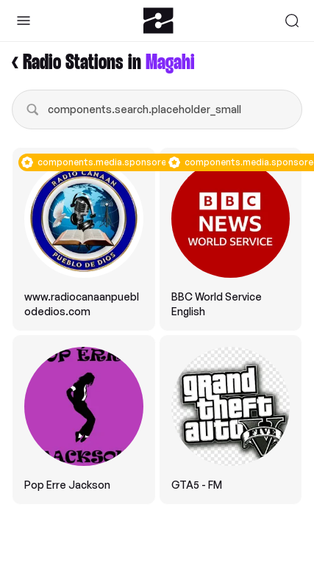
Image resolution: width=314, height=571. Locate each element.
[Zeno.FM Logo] (158, 20)
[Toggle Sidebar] (23, 20)
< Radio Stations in (103, 63)
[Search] (292, 20)
